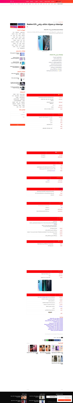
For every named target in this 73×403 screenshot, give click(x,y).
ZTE (24, 3)
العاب (17, 102)
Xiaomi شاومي (22, 32)
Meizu (13, 38)
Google (15, 40)
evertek (20, 45)
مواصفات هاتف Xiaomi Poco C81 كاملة (57, 363)
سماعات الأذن (15, 105)
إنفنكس (36, 3)
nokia (14, 35)
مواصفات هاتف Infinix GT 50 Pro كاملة (32, 353)
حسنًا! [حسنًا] (64, 400)
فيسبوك (13, 102)
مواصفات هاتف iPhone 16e (15, 78)
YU (19, 46)
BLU (23, 40)
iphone (16, 38)
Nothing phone (22, 48)
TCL (17, 43)
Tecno (23, 37)
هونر (38, 3)
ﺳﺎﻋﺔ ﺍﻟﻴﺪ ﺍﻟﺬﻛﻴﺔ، (22, 97)
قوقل (27, 3)
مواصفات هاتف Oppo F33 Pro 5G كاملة (16, 401)
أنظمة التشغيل (22, 99)
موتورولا (30, 3)
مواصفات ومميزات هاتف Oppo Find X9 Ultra (45, 353)
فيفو (44, 3)
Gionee (23, 43)
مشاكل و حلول (22, 95)
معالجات (23, 105)
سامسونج (55, 3)
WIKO (21, 41)
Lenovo (20, 37)
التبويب (36, 1)
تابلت (13, 95)
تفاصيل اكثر (67, 398)
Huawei (23, 34)
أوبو (46, 3)
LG (11, 35)
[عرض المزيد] (43, 340)
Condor (18, 40)
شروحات (27, 1)
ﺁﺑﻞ (19, 102)
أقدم (28, 389)
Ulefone (14, 43)
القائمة (41, 1)
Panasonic (12, 41)
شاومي (49, 3)
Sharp (23, 45)
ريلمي (22, 3)
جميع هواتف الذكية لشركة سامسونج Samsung (14, 67)
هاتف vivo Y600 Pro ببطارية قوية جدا (57, 353)
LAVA (20, 43)
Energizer (17, 41)
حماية (20, 107)
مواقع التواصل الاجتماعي (17, 100)
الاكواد (23, 100)
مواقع (20, 105)
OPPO (20, 34)
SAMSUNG (17, 32)
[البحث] (11, 1)
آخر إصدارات (18, 103)
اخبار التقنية (22, 102)
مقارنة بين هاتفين (16, 99)
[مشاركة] (27, 27)
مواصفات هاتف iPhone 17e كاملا (15, 74)
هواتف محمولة (47, 1)
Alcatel (20, 38)
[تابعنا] (11, 4)
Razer (13, 45)
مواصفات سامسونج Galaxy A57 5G (14, 53)
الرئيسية (52, 1)
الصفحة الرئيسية (60, 22)
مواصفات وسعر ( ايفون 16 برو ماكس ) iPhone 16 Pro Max (14, 83)
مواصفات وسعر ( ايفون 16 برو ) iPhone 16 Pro (14, 87)
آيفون (52, 3)
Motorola (23, 35)
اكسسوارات (14, 103)
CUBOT (14, 46)
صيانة (17, 107)
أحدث (61, 389)
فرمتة (18, 94)
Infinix (19, 35)
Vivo (13, 32)
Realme (55, 337)
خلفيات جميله (17, 95)
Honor (17, 34)
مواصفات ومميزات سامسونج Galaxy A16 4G (15, 62)
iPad (23, 41)
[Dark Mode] (13, 1)
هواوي (41, 3)
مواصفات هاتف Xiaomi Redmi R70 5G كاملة (34, 401)
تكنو (13, 3)
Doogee (16, 45)
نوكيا (33, 3)
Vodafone (23, 46)
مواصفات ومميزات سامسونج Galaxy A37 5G (15, 58)
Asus (17, 37)
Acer (17, 46)
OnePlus (19, 3)
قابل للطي (23, 103)
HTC (15, 3)
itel (18, 48)
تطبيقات (31, 1)
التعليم (23, 107)
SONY (14, 37)
